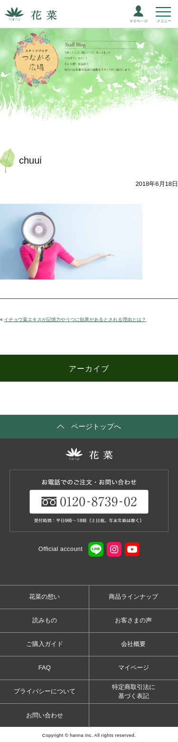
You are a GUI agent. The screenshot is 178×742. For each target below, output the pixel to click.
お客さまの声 (133, 620)
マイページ (133, 667)
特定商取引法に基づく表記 (133, 691)
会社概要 (133, 643)
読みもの (44, 620)
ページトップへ (96, 426)
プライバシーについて (44, 691)
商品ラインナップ (133, 596)
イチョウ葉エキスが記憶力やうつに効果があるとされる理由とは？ (75, 319)
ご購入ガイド (44, 643)
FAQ (44, 667)
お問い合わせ (44, 715)
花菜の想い (44, 596)
